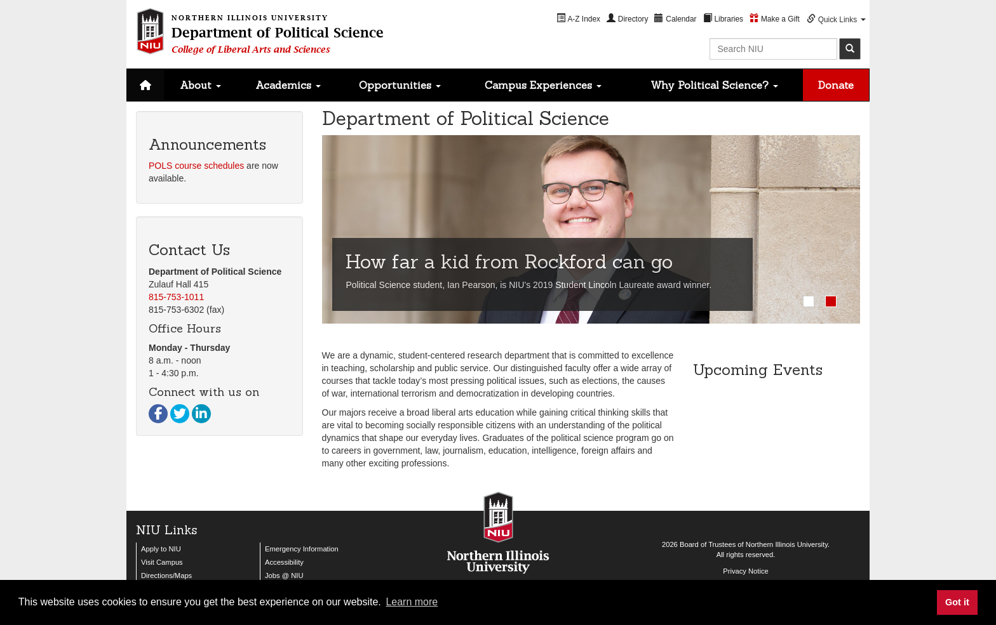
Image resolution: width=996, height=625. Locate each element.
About (200, 85)
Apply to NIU (161, 549)
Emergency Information (302, 549)
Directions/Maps (166, 575)
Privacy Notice (746, 571)
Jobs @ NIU (284, 575)
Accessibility (284, 562)
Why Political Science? (714, 85)
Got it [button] (957, 602)
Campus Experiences (543, 85)
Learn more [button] (412, 601)
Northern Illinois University (787, 544)
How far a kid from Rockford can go (509, 261)
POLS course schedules (196, 166)
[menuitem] (578, 19)
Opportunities (400, 85)
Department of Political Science (278, 32)
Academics (288, 85)
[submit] (850, 49)
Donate (836, 85)
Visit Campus (162, 562)
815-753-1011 (176, 297)
